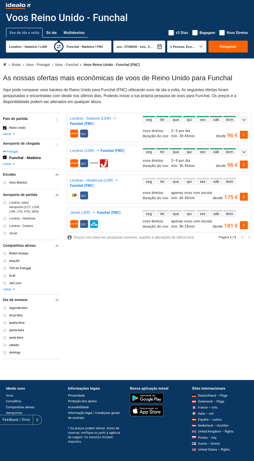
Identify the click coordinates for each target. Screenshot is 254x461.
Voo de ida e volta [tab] (24, 33)
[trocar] (59, 46)
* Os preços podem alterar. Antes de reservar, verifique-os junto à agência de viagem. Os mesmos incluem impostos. (94, 435)
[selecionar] (244, 135)
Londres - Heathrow (22, 218)
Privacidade (76, 395)
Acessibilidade (78, 407)
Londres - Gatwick (21, 226)
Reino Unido (17, 128)
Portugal (12, 151)
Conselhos (13, 401)
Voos (9, 395)
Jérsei (13, 233)
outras (9, 134)
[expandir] (244, 120)
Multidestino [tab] (74, 33)
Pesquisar (228, 47)
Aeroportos (14, 413)
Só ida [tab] (51, 33)
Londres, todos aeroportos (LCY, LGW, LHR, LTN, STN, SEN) (24, 207)
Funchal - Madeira (25, 158)
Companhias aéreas (20, 407)
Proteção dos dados (82, 401)
